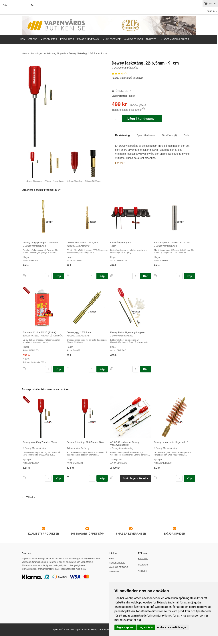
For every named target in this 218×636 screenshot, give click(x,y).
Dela (186, 135)
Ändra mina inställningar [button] (172, 627)
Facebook (143, 558)
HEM (22, 39)
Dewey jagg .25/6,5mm (79, 332)
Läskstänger (35, 53)
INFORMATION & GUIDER (176, 39)
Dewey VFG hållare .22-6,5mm (83, 242)
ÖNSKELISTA (121, 90)
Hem (24, 53)
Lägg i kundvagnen (141, 118)
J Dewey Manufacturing (125, 67)
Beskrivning (122, 135)
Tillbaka (28, 497)
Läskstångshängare (120, 242)
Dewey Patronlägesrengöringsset (127, 332)
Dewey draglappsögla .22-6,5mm (40, 242)
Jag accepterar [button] (125, 627)
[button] (143, 108)
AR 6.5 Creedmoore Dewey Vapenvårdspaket (124, 443)
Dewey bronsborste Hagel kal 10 (171, 442)
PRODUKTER (50, 39)
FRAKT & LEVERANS (88, 39)
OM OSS (32, 39)
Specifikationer (146, 135)
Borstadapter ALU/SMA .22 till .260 (172, 242)
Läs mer (119, 163)
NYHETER (151, 39)
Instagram (143, 564)
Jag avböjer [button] (146, 627)
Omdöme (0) (169, 135)
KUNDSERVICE (113, 39)
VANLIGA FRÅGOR (133, 39)
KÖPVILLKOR (67, 39)
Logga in (210, 11)
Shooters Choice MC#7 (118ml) (39, 332)
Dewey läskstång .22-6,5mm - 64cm (85, 442)
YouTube (142, 571)
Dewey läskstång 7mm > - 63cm (40, 442)
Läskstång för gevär (55, 53)
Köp (58, 276)
